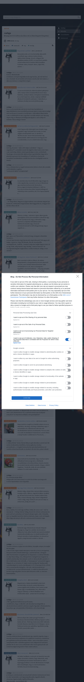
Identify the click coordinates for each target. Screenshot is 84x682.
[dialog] (42, 341)
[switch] (68, 317)
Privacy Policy (53, 405)
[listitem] (42, 313)
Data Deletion (30, 405)
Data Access (42, 405)
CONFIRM (27, 398)
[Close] (78, 277)
